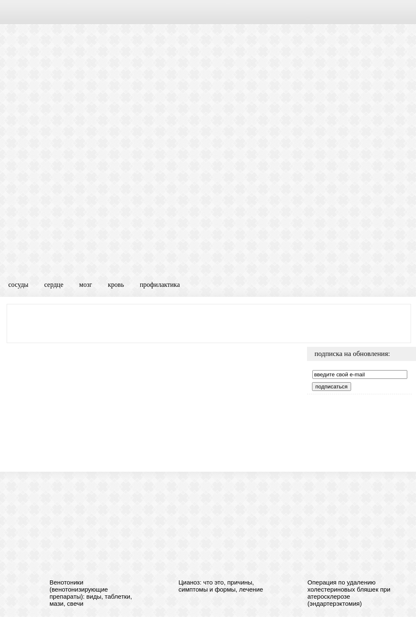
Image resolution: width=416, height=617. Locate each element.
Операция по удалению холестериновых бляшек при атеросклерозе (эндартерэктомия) (349, 593)
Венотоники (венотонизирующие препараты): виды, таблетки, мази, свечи (91, 593)
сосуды (18, 284)
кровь (116, 284)
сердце (53, 284)
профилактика (160, 284)
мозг (85, 284)
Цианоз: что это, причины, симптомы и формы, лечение (220, 586)
